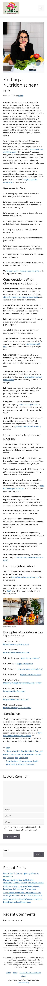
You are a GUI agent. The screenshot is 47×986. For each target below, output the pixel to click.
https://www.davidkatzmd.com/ (16, 652)
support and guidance (28, 404)
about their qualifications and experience (20, 297)
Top (16, 757)
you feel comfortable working (28, 426)
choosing (16, 751)
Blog (8, 747)
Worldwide (23, 757)
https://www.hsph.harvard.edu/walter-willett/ (22, 683)
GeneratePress (23, 982)
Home (8, 973)
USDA (9, 591)
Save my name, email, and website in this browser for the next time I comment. (23, 828)
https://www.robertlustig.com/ (16, 699)
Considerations (27, 751)
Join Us (23, 976)
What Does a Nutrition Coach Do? (20, 764)
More (24, 754)
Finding (6, 754)
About (8, 751)
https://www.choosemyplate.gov (25, 577)
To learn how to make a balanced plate (22, 271)
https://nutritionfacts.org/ (14, 691)
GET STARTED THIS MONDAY (30, 973)
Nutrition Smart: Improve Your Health (22, 761)
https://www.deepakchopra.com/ (17, 707)
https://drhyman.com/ (30, 658)
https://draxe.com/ (25, 663)
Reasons (10, 757)
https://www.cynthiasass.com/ (16, 644)
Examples (39, 751)
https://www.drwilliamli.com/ (30, 669)
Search (6, 850)
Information (16, 754)
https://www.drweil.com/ (30, 674)
